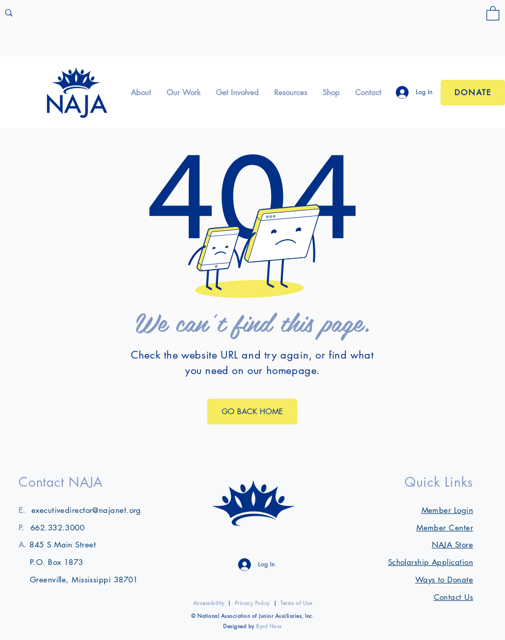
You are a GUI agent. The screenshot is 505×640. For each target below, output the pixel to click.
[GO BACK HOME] (252, 411)
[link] (492, 13)
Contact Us (454, 597)
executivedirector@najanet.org (86, 510)
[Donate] (473, 92)
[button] (141, 92)
